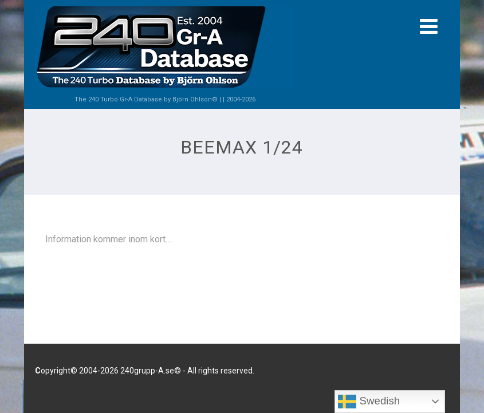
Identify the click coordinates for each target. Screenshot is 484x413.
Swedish (369, 401)
